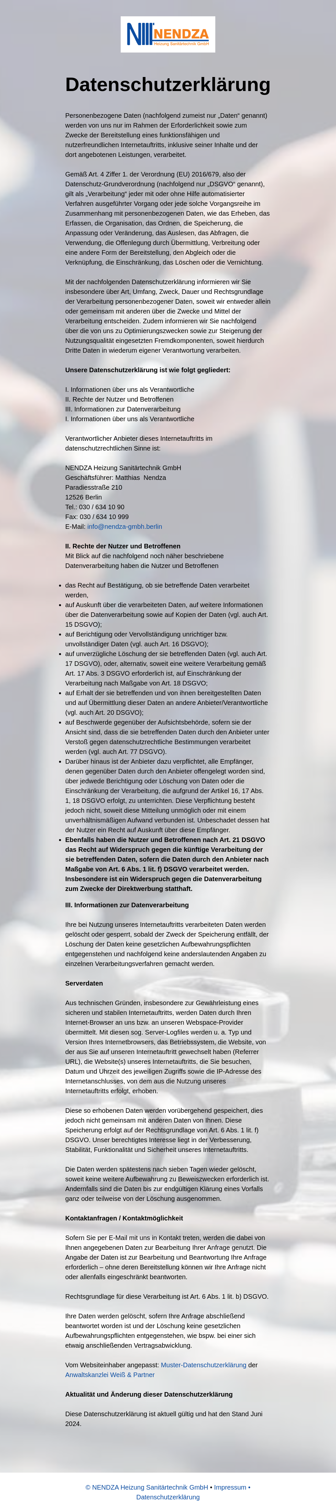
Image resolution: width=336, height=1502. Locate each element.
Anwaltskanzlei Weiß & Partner (110, 1374)
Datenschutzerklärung (168, 1497)
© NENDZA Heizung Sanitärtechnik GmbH (146, 1487)
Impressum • (232, 1487)
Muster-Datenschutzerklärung (203, 1365)
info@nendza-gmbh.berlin (124, 526)
